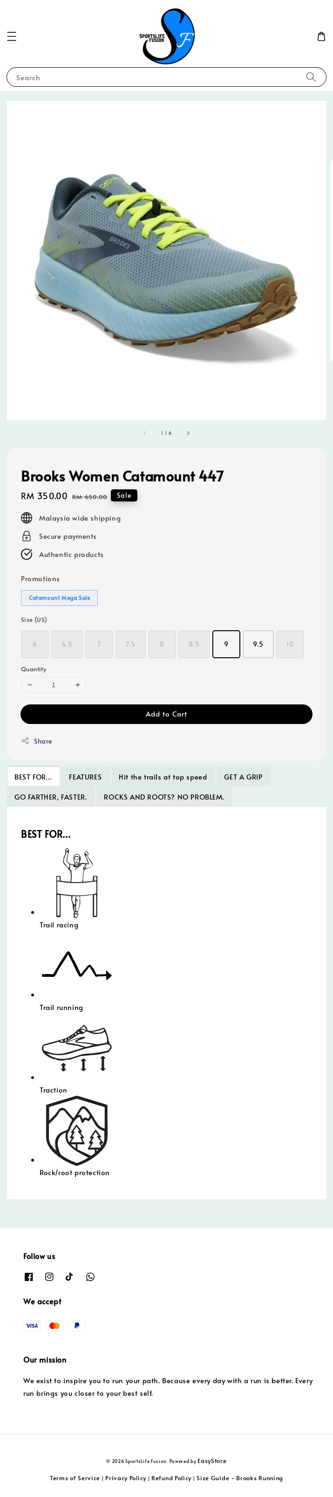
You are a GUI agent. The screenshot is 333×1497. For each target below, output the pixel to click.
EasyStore (211, 1460)
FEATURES (85, 776)
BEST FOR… (33, 776)
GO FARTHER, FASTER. (50, 796)
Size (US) (34, 619)
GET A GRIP (243, 776)
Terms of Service (75, 1478)
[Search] (311, 77)
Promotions (40, 578)
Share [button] (36, 741)
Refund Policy (171, 1478)
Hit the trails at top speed (163, 776)
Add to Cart (166, 713)
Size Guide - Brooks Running (240, 1478)
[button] (11, 36)
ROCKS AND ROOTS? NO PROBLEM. (164, 796)
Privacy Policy (125, 1478)
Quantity (33, 669)
